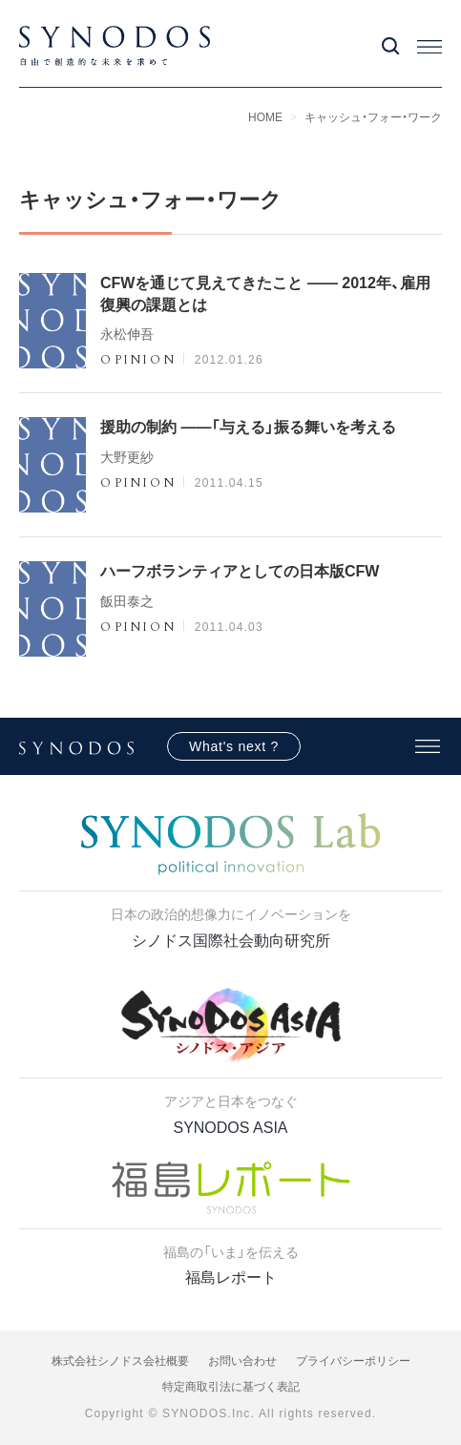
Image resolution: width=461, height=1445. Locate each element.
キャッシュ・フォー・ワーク (373, 117)
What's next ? (234, 746)
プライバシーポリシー (353, 1361)
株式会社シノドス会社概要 (120, 1361)
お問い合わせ (242, 1361)
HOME (265, 117)
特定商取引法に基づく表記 (231, 1386)
